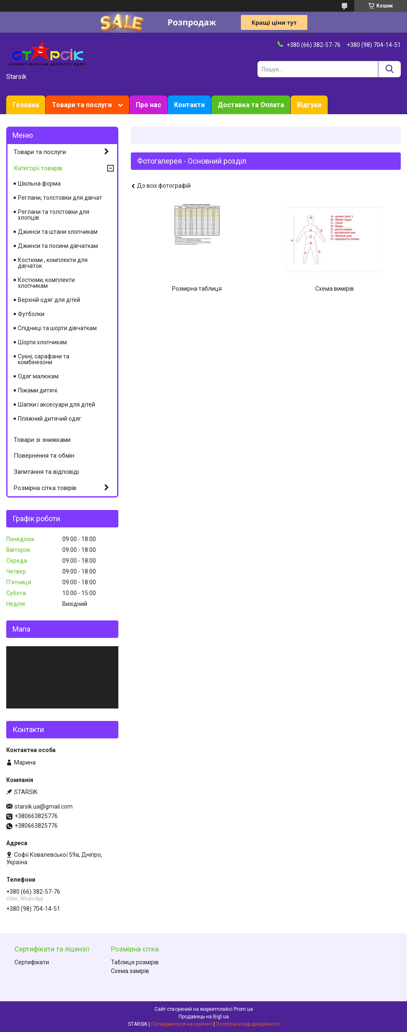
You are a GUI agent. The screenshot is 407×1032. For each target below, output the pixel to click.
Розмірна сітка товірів (45, 488)
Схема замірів (130, 971)
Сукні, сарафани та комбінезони (43, 359)
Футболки (31, 314)
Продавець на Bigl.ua (204, 1017)
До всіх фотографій (164, 185)
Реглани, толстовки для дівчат (60, 197)
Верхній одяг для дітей (49, 300)
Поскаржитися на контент (181, 1024)
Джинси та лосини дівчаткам (58, 246)
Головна (25, 105)
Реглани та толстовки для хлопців (53, 214)
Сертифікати (32, 962)
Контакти (189, 105)
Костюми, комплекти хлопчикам (46, 283)
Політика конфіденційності (248, 1024)
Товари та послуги (82, 105)
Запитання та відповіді (46, 472)
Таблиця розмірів (135, 962)
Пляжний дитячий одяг (49, 418)
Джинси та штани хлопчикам (58, 231)
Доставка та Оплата (251, 105)
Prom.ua (243, 1009)
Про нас (148, 105)
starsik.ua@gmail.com (44, 806)
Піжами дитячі (37, 390)
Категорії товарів (38, 168)
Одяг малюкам (38, 376)
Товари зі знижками (42, 440)
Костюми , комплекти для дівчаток (53, 263)
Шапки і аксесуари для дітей (56, 404)
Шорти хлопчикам (42, 342)
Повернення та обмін (44, 455)
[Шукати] (389, 69)
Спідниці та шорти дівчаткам (57, 328)
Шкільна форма (39, 183)
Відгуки (309, 105)
